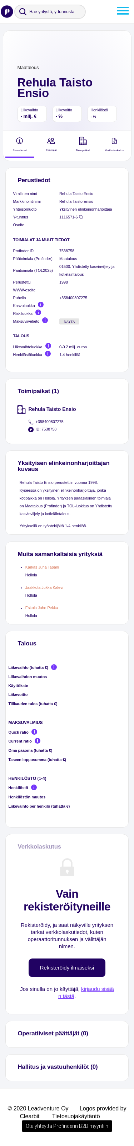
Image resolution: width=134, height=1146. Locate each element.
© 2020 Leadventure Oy (38, 1108)
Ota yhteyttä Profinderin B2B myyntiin (67, 1126)
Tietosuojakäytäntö (76, 1116)
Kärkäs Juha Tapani (42, 567)
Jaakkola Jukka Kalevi (44, 587)
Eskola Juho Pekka (41, 608)
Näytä (69, 321)
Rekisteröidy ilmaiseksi (67, 968)
